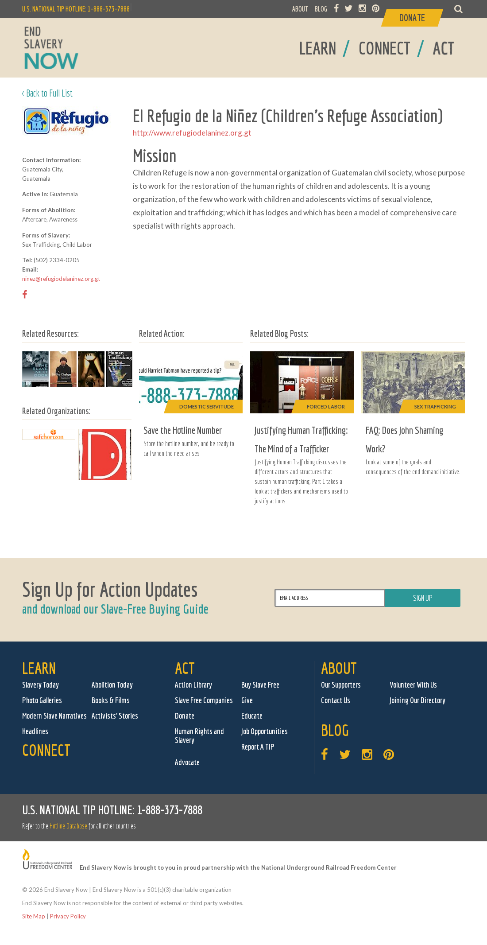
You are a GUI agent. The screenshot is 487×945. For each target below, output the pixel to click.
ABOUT (300, 9)
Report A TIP (257, 746)
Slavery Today (40, 684)
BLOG (321, 9)
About (339, 668)
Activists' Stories (115, 715)
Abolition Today (112, 684)
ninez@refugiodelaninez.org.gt (61, 278)
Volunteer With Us (413, 684)
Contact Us (335, 700)
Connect (46, 750)
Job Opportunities (264, 731)
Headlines (35, 731)
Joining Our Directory (417, 700)
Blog (335, 730)
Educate (252, 715)
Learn (39, 668)
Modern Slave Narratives (54, 715)
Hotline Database (68, 826)
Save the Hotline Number (182, 430)
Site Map (33, 916)
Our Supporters (341, 684)
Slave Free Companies (204, 700)
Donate (184, 715)
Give (247, 700)
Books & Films (111, 700)
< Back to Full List (47, 92)
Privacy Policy (68, 916)
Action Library (193, 684)
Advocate (187, 762)
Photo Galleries (42, 700)
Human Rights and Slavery (199, 736)
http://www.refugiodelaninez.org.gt (192, 132)
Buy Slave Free (260, 684)
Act (185, 668)
